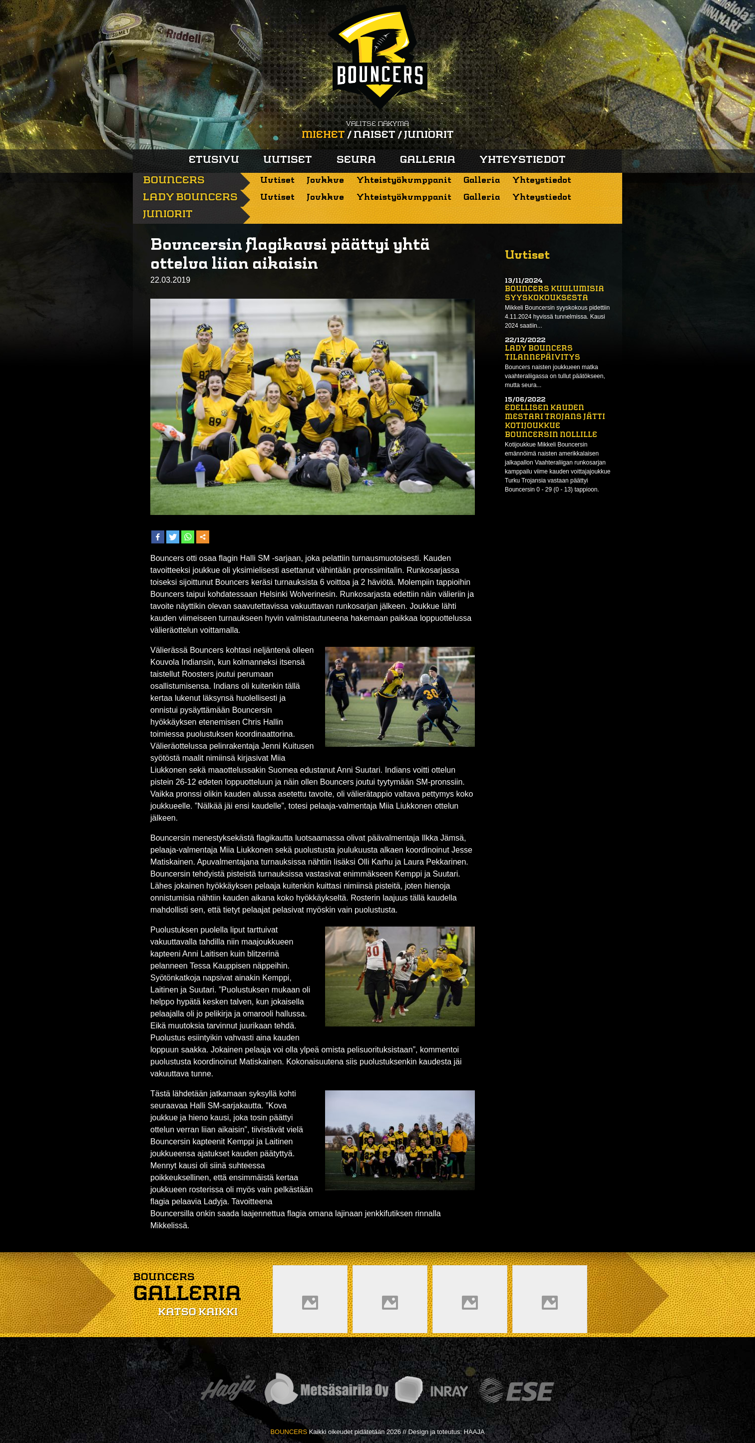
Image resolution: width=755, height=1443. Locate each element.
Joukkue (325, 180)
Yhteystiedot (522, 160)
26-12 (186, 782)
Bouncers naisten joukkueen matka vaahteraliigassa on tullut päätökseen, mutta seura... (555, 376)
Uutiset (287, 160)
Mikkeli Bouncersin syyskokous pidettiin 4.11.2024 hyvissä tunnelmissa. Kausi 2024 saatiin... (557, 316)
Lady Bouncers (190, 198)
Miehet (323, 135)
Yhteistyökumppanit (404, 180)
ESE (516, 1390)
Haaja (228, 1390)
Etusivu (214, 160)
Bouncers (174, 181)
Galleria (427, 160)
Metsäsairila (326, 1390)
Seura (356, 160)
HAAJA (474, 1432)
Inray (431, 1390)
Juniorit (429, 135)
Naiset (374, 135)
